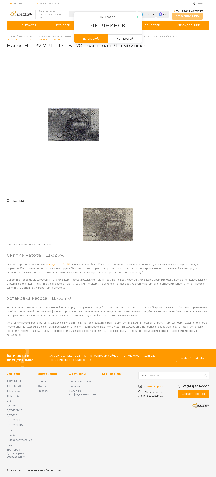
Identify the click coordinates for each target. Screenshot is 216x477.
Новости (43, 390)
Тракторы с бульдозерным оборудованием (16, 453)
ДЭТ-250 (12, 405)
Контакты (43, 381)
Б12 (9, 400)
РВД (9, 444)
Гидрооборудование (19, 439)
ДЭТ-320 (12, 415)
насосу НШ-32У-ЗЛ (58, 264)
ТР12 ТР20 (13, 395)
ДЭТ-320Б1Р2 (15, 425)
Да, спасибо (91, 38)
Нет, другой (125, 38)
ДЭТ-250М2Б (15, 410)
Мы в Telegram (110, 373)
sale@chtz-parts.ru (49, 3)
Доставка (75, 386)
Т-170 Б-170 (14, 386)
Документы (77, 373)
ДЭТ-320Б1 (13, 420)
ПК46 (10, 430)
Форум (42, 386)
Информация (47, 373)
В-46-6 (11, 434)
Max (162, 14)
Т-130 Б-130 (14, 390)
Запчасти (13, 373)
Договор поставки (80, 381)
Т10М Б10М (14, 381)
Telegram (147, 14)
